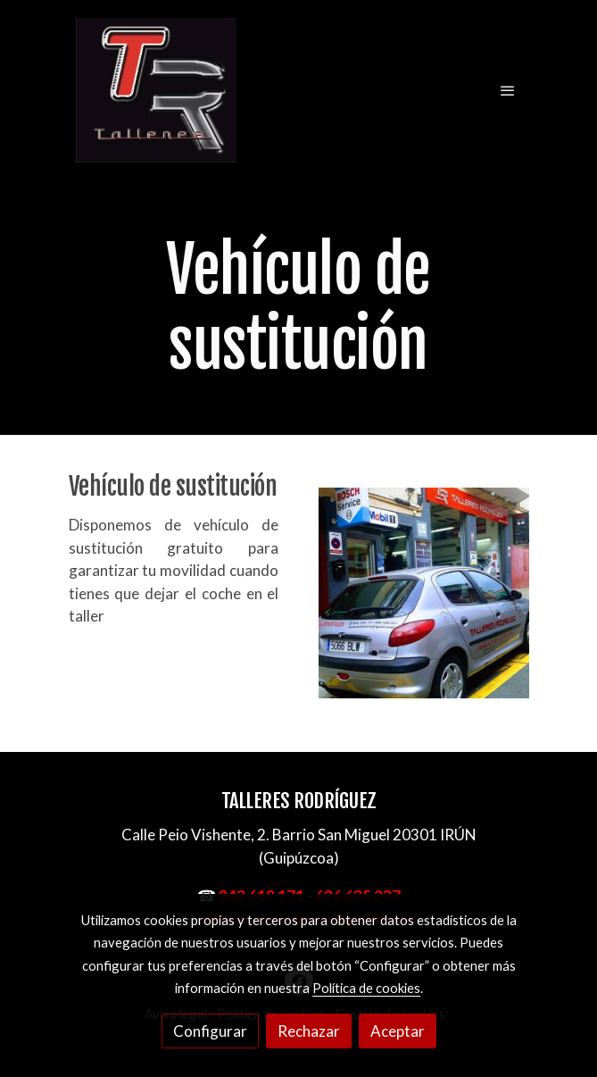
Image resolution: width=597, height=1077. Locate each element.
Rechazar (309, 1031)
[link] (156, 90)
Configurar (210, 1031)
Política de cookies (366, 988)
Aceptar (397, 1031)
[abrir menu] (508, 90)
